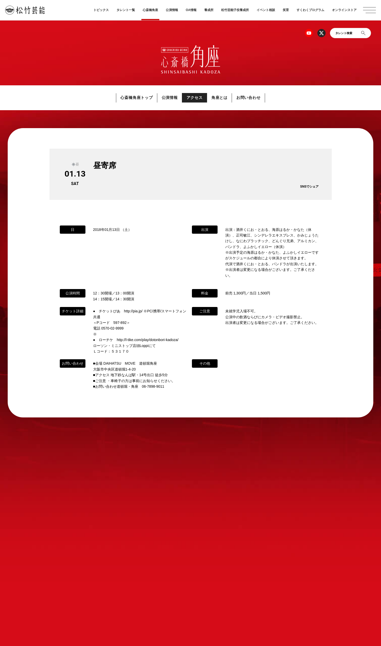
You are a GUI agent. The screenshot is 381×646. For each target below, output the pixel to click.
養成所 (208, 10)
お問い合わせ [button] (254, 98)
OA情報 (191, 10)
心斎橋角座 (150, 10)
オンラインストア (344, 10)
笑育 (286, 10)
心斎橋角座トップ (130, 98)
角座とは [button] (222, 98)
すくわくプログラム (310, 10)
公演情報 (172, 10)
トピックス (101, 10)
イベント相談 (266, 10)
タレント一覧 (125, 10)
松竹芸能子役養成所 (235, 10)
